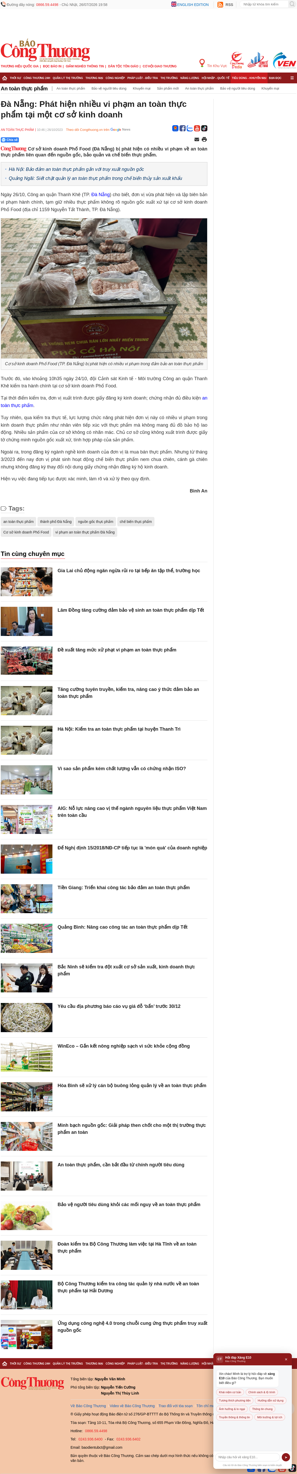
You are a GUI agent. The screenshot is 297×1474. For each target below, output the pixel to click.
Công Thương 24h (37, 77)
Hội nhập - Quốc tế (215, 77)
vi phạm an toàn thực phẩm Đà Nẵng (85, 532)
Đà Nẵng (100, 194)
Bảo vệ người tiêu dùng (108, 88)
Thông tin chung (262, 1409)
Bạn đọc (275, 77)
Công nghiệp (115, 77)
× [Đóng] (286, 1359)
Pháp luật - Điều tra (142, 77)
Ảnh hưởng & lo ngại (232, 1409)
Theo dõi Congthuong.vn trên (87, 130)
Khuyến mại (142, 88)
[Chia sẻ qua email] (196, 140)
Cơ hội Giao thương (160, 66)
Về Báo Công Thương (88, 1406)
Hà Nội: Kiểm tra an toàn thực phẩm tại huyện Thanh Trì (119, 729)
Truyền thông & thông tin (234, 1417)
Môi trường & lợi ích (269, 1417)
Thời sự (15, 77)
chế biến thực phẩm (136, 522)
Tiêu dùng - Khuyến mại (249, 77)
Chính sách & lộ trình (261, 1392)
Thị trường (169, 77)
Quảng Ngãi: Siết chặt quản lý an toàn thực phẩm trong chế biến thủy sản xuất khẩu (95, 178)
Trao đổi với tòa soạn (176, 1406)
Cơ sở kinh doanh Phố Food (26, 532)
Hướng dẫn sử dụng (270, 1400)
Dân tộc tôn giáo (123, 66)
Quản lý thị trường (68, 77)
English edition (193, 5)
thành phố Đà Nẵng (56, 522)
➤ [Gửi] (286, 1457)
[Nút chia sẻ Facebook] (40, 139)
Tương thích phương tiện (235, 1400)
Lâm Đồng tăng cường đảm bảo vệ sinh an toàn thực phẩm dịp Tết (131, 610)
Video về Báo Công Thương (132, 1406)
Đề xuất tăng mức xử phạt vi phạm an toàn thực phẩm (117, 649)
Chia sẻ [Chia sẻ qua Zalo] (10, 140)
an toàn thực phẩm (18, 522)
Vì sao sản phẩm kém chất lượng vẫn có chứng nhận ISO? (122, 768)
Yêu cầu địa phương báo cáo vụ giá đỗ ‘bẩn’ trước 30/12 (119, 1006)
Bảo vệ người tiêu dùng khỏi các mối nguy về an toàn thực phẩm (129, 1204)
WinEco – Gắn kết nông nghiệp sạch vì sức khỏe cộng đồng (124, 1046)
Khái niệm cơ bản (230, 1392)
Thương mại (94, 77)
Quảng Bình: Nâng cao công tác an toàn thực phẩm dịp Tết (122, 927)
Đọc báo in (52, 66)
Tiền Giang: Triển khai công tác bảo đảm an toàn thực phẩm (124, 887)
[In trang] (204, 140)
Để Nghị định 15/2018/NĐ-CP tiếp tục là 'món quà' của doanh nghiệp (132, 847)
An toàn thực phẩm (24, 88)
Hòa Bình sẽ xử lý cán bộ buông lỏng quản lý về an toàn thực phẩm (132, 1085)
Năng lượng (190, 77)
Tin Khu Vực (213, 63)
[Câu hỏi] (247, 1457)
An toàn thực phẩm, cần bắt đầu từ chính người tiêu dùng (121, 1164)
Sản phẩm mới (168, 88)
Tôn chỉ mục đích (211, 1406)
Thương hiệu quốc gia (20, 66)
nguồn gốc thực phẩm (95, 522)
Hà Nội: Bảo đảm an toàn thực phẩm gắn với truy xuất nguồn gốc (76, 169)
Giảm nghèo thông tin (85, 66)
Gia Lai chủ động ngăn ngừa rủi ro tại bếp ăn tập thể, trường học (129, 570)
